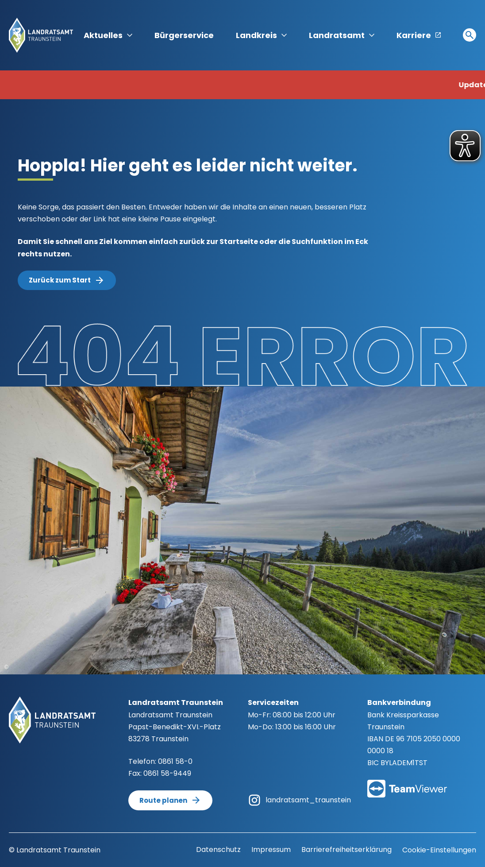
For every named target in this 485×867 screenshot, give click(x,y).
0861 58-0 (175, 761)
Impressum (271, 849)
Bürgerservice (184, 35)
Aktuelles (108, 35)
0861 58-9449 (167, 773)
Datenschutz (218, 849)
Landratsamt (341, 35)
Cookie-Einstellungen (439, 850)
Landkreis (261, 35)
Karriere (418, 35)
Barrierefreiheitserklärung (346, 849)
